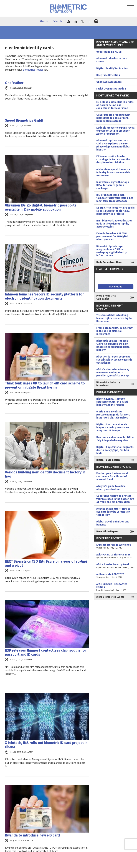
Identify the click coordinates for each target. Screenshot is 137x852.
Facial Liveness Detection (111, 88)
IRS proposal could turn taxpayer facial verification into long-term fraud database (114, 198)
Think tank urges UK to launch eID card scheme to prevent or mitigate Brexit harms (45, 385)
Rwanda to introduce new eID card (32, 835)
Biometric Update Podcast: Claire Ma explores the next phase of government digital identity (113, 145)
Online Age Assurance (109, 81)
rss (68, 21)
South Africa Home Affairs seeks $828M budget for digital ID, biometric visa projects (115, 210)
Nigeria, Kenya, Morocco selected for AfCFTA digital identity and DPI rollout (112, 401)
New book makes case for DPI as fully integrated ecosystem (115, 439)
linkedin (75, 21)
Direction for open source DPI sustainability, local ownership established (114, 359)
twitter (82, 21)
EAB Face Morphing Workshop (115, 546)
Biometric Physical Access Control (111, 60)
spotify (96, 21)
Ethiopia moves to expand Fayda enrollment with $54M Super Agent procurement (115, 130)
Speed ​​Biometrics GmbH (24, 120)
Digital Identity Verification (112, 68)
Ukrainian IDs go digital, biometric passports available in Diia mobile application (40, 207)
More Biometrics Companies (106, 297)
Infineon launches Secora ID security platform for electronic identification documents (44, 296)
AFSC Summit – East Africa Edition (115, 587)
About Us (44, 21)
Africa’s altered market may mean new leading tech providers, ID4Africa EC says (113, 372)
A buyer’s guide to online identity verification (111, 488)
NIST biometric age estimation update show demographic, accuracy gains (114, 223)
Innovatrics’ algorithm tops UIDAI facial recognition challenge (112, 185)
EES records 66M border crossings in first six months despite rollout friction (113, 159)
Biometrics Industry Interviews (108, 384)
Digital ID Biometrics (108, 459)
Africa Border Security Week (115, 566)
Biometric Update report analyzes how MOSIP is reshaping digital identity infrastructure (111, 251)
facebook (89, 21)
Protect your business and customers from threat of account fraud (112, 476)
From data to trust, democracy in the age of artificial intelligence (114, 331)
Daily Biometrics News (109, 262)
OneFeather (14, 83)
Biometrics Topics (33, 69)
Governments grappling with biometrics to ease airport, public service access (113, 118)
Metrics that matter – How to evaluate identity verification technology (113, 511)
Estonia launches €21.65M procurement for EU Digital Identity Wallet (112, 236)
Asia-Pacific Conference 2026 (115, 556)
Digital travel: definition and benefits (112, 523)
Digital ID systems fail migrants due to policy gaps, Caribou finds (115, 450)
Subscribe (57, 21)
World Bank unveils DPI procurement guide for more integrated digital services (113, 414)
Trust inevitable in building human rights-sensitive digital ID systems (114, 318)
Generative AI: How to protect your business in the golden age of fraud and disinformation (115, 499)
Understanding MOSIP (109, 51)
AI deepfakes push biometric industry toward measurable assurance (113, 172)
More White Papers (107, 531)
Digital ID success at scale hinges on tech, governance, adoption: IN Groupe (113, 427)
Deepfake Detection (108, 75)
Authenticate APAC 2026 (115, 576)
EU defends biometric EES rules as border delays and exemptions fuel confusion (115, 105)
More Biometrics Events (110, 596)
